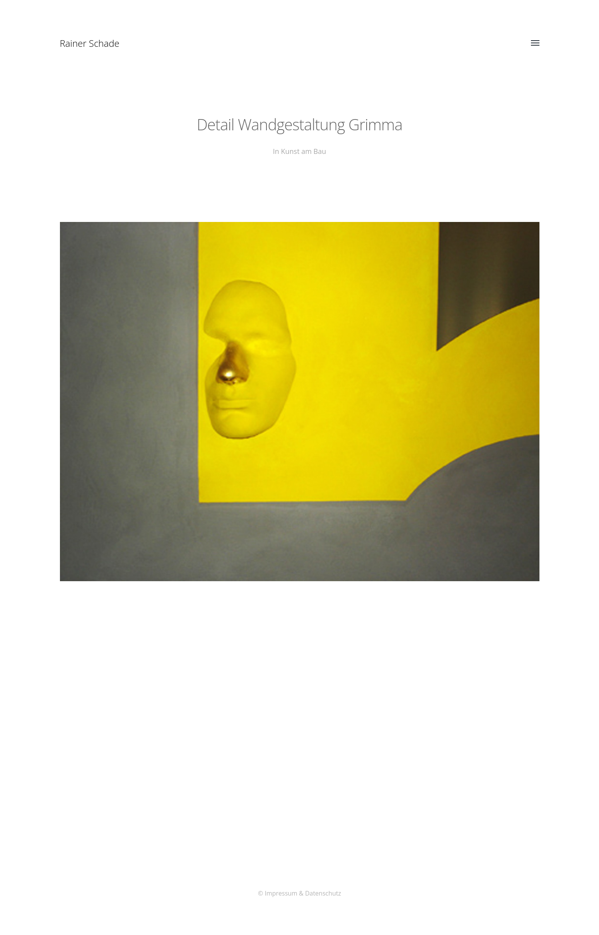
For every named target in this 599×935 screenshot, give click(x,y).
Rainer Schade (89, 43)
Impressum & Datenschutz (303, 893)
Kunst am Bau (303, 151)
